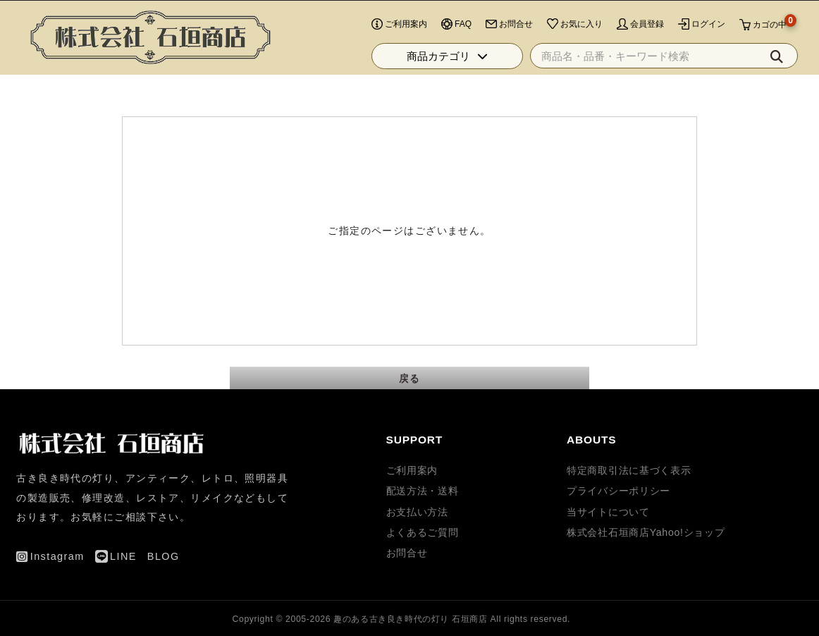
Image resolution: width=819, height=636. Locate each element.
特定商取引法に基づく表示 (629, 470)
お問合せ (407, 553)
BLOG (786, 10)
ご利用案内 (412, 470)
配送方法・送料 (422, 491)
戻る (410, 378)
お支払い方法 (417, 512)
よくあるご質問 (422, 532)
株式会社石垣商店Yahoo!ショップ (646, 532)
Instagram (692, 10)
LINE (744, 10)
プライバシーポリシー (618, 491)
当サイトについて (608, 512)
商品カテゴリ (447, 76)
